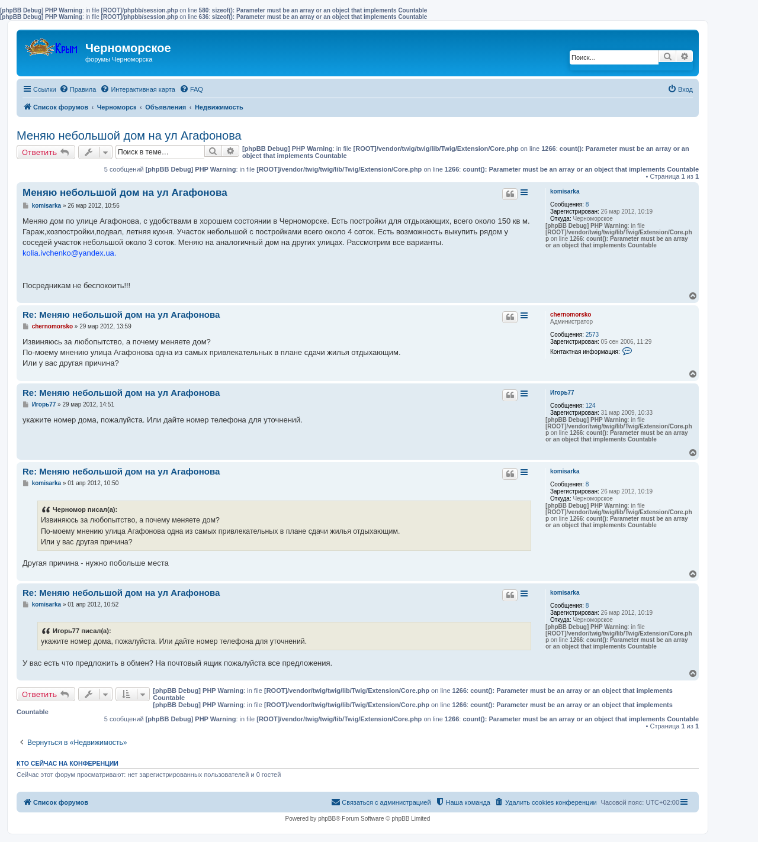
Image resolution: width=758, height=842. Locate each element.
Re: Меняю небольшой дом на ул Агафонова (121, 314)
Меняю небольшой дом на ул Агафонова (129, 135)
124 (591, 405)
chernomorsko (570, 314)
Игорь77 (562, 392)
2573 (592, 334)
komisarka (564, 191)
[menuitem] (78, 89)
